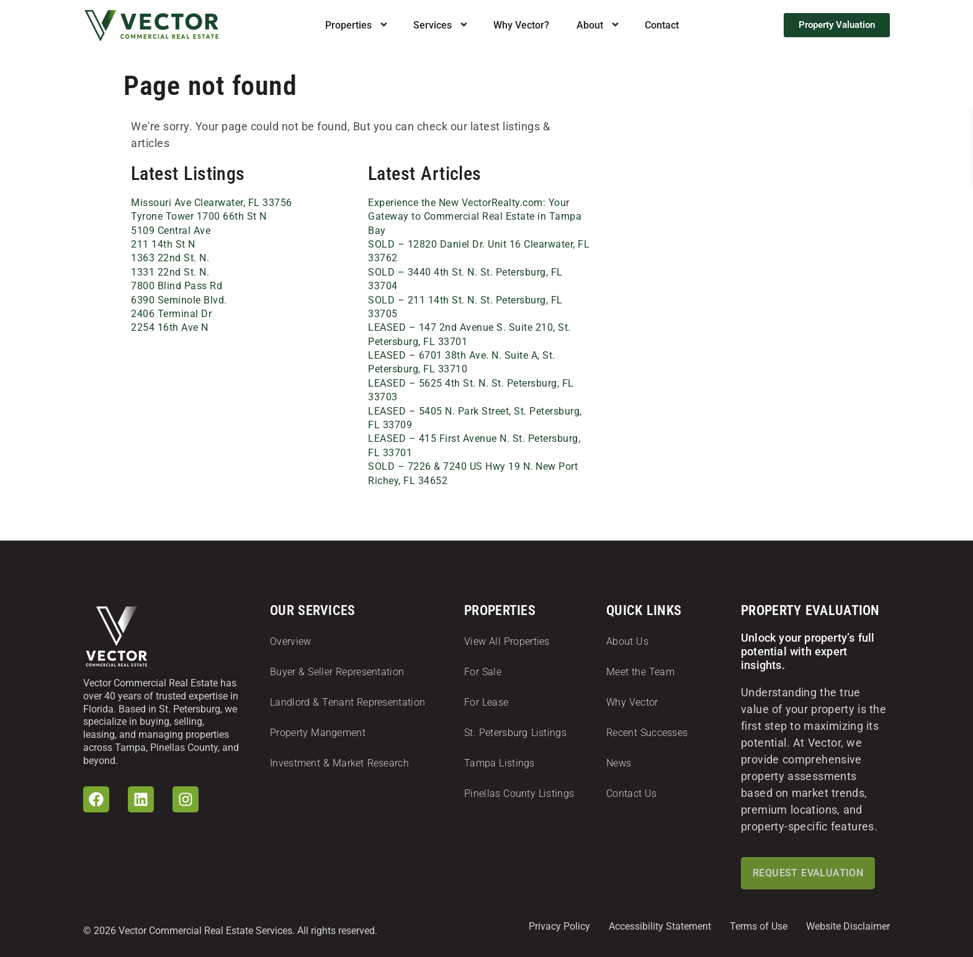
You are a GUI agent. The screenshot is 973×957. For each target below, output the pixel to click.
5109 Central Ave (170, 230)
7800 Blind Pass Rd (176, 286)
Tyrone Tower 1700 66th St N (199, 216)
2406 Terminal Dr (171, 314)
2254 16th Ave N (169, 327)
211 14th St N (163, 244)
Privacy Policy (559, 926)
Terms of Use (758, 926)
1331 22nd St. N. (170, 272)
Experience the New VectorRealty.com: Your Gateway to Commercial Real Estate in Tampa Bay (474, 216)
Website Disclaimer (848, 926)
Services (432, 26)
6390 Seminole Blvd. (179, 300)
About (589, 26)
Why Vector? (521, 26)
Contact (662, 26)
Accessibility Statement (660, 926)
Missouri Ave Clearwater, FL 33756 (211, 203)
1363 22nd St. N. (170, 258)
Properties (348, 26)
